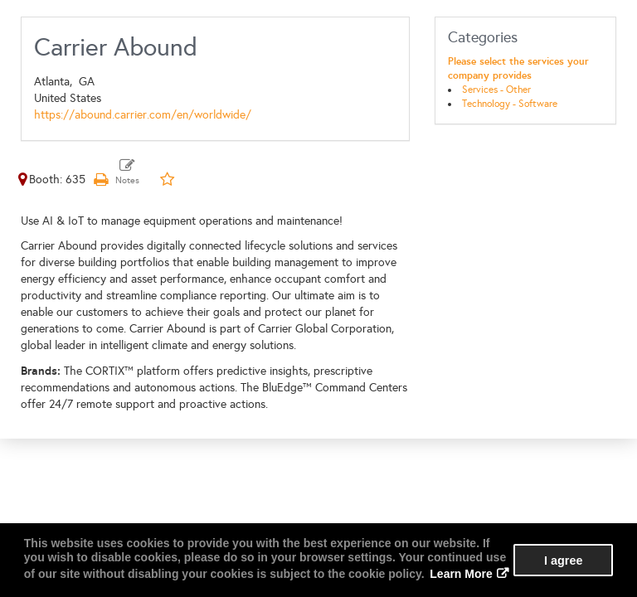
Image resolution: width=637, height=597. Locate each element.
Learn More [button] (461, 573)
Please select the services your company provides (518, 68)
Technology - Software (509, 103)
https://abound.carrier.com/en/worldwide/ (142, 115)
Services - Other (496, 89)
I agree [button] (563, 560)
